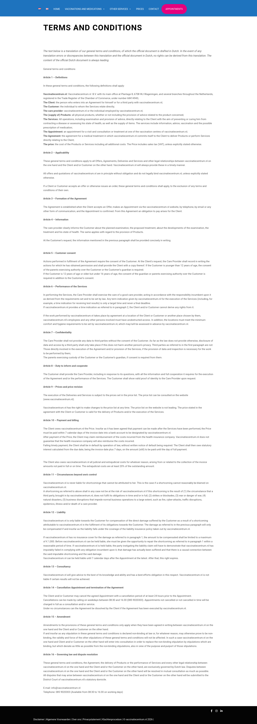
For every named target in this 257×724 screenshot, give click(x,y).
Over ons (77, 719)
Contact (154, 9)
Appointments (174, 9)
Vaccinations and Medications (85, 9)
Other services (120, 9)
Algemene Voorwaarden (58, 719)
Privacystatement (92, 719)
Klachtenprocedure (111, 719)
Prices (140, 9)
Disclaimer (38, 719)
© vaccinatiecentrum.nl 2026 (138, 719)
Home (56, 9)
